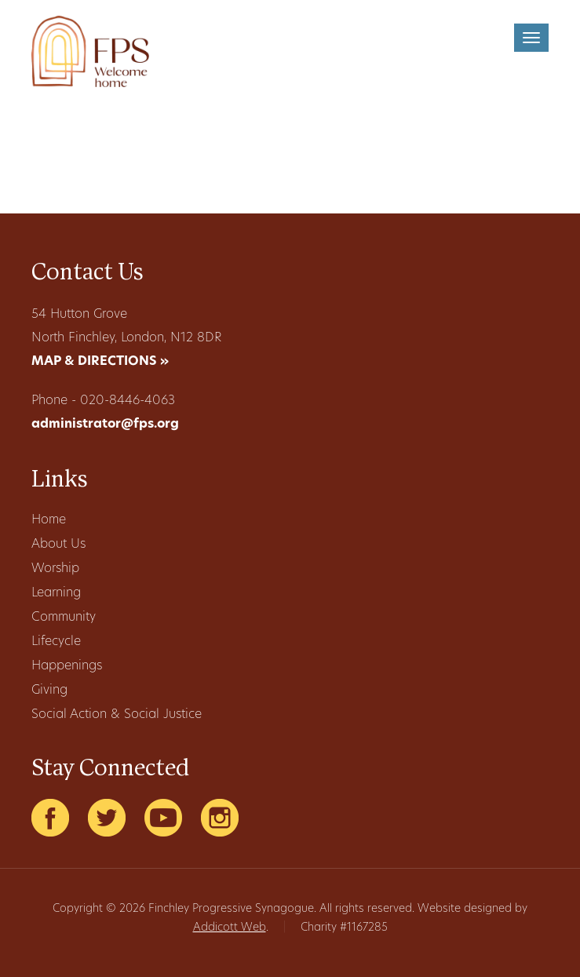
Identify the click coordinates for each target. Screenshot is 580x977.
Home (48, 520)
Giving (49, 690)
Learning (56, 593)
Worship (55, 569)
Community (63, 617)
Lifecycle (56, 642)
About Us (58, 544)
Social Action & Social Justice (116, 715)
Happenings (66, 666)
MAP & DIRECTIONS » (100, 361)
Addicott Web (229, 928)
